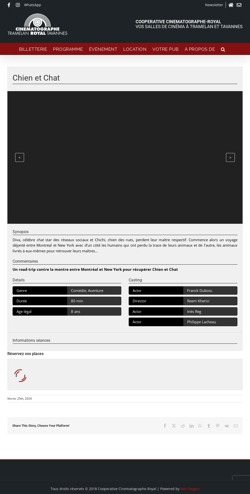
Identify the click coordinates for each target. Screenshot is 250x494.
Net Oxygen (190, 488)
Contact (240, 5)
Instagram (19, 5)
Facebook (10, 5)
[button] (223, 49)
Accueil (231, 5)
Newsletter (214, 4)
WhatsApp (32, 4)
